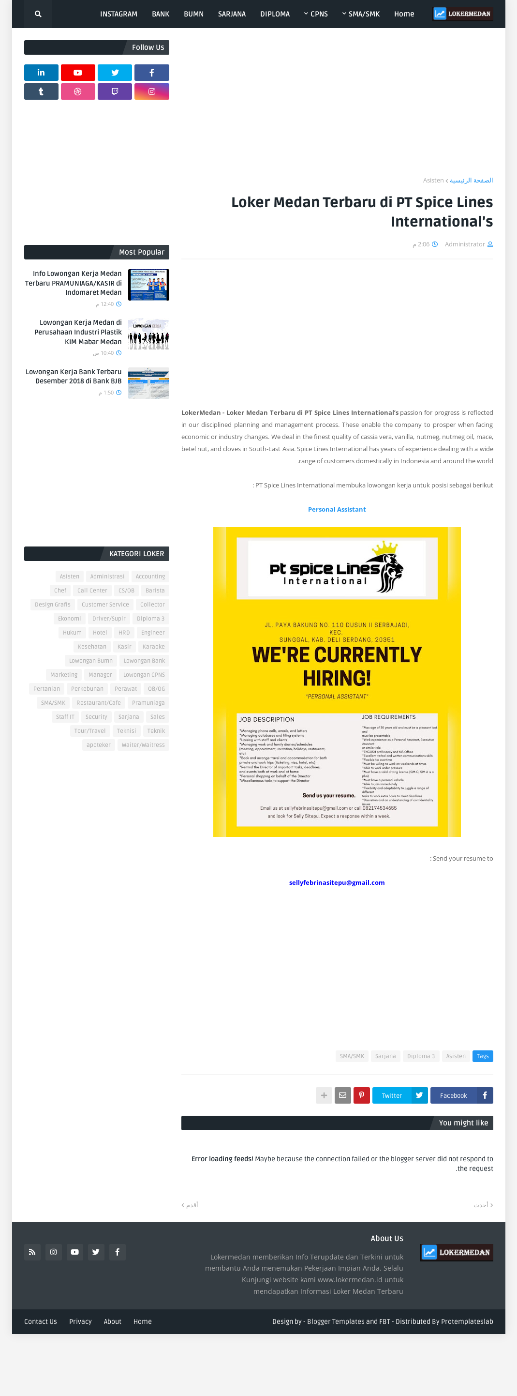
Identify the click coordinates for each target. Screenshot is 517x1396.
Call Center (92, 590)
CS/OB (126, 590)
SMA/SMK (352, 1056)
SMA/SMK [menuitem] (364, 14)
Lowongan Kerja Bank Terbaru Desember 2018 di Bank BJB (74, 377)
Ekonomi (69, 618)
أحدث (480, 1204)
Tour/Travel (90, 731)
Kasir (125, 647)
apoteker (99, 745)
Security (96, 717)
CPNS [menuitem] (319, 14)
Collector (152, 604)
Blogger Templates (336, 1322)
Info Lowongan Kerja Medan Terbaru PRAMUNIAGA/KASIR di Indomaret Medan (73, 283)
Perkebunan (87, 689)
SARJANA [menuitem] (232, 14)
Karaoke (154, 647)
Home (142, 1322)
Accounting (150, 576)
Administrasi (107, 576)
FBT (384, 1322)
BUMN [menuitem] (194, 14)
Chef (60, 590)
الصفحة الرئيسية (471, 180)
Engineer (153, 633)
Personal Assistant (337, 509)
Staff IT (65, 717)
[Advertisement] (337, 108)
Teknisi (126, 731)
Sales (157, 717)
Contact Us (40, 1322)
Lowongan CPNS (144, 675)
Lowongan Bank (144, 661)
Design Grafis (53, 604)
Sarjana (385, 1056)
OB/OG (156, 689)
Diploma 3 (421, 1056)
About (112, 1322)
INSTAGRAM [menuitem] (118, 14)
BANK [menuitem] (160, 14)
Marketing (63, 675)
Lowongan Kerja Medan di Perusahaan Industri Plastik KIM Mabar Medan (78, 332)
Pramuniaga (148, 703)
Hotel (100, 633)
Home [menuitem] (404, 14)
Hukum (72, 633)
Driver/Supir (109, 618)
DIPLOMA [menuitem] (275, 14)
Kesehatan (92, 647)
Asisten (433, 180)
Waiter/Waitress (143, 745)
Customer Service (105, 604)
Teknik (156, 731)
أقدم (192, 1204)
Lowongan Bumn (91, 661)
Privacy (80, 1322)
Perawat (126, 689)
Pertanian (46, 689)
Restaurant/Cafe (98, 703)
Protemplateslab (467, 1322)
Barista (155, 590)
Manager (100, 675)
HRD (124, 633)
